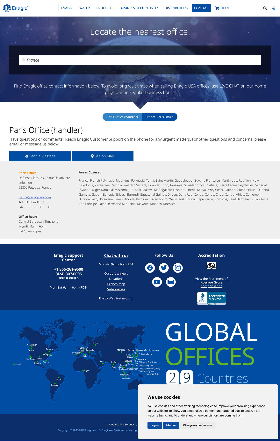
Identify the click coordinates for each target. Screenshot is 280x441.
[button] (265, 8)
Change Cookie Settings (120, 424)
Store (222, 8)
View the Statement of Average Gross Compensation (211, 282)
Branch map (116, 284)
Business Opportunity (139, 8)
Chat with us (116, 255)
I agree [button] (155, 425)
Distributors (176, 8)
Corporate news (116, 273)
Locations (116, 279)
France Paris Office (159, 117)
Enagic (67, 8)
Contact (201, 8)
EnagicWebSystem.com (116, 298)
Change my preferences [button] (197, 425)
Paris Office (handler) (122, 117)
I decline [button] (171, 425)
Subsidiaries (116, 289)
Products (104, 8)
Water (84, 8)
